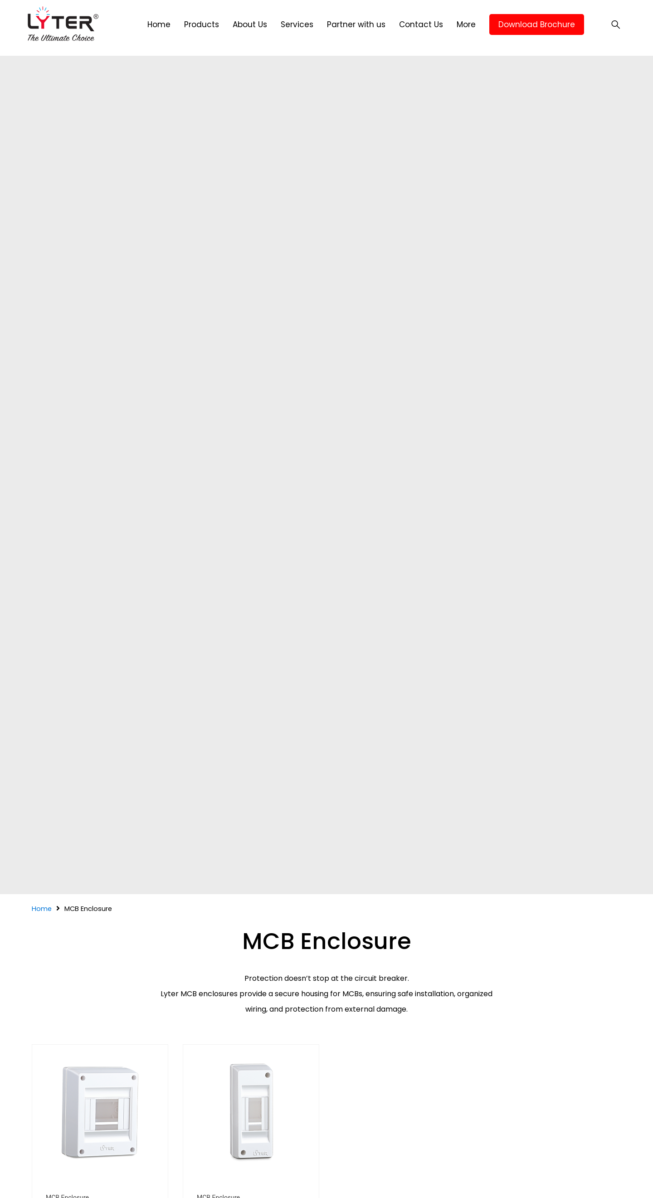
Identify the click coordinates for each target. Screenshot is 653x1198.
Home (42, 908)
